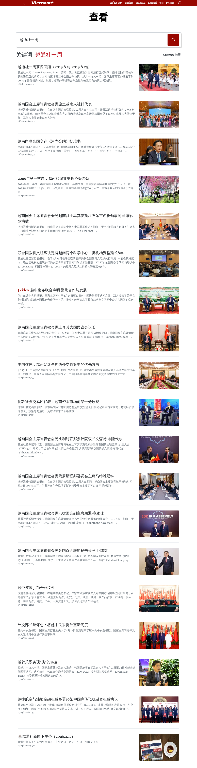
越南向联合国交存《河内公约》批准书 (49, 141)
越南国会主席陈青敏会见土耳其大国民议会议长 (56, 327)
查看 (98, 17)
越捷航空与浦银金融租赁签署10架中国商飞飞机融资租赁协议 (68, 699)
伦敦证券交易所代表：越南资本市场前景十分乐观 (58, 402)
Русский (170, 3)
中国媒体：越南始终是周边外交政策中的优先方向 (58, 364)
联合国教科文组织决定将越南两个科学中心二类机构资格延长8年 (71, 253)
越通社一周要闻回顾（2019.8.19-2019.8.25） (55, 67)
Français (140, 2)
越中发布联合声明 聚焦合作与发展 (52, 290)
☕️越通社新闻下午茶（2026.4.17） (46, 736)
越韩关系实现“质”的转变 (38, 662)
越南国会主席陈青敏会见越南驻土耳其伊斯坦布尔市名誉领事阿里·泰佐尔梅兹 (76, 218)
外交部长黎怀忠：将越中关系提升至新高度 (53, 625)
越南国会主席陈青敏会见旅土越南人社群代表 (55, 104)
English (129, 2)
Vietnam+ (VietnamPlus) (42, 2)
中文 (161, 3)
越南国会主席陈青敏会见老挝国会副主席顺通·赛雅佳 (61, 513)
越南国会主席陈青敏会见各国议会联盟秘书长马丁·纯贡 (63, 550)
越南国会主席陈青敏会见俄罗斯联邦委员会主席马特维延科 (66, 476)
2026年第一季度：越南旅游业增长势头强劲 (53, 178)
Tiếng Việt (115, 2)
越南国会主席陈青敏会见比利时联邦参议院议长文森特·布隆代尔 (70, 439)
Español (152, 2)
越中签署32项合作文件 (36, 588)
